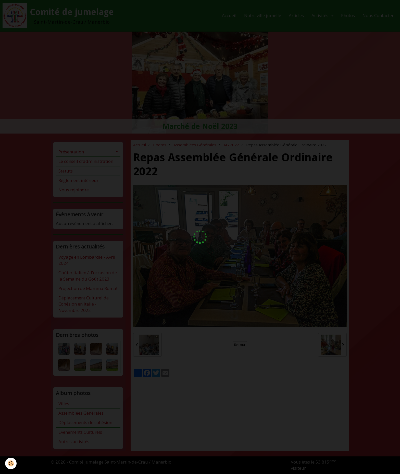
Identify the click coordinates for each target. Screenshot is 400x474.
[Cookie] (11, 463)
